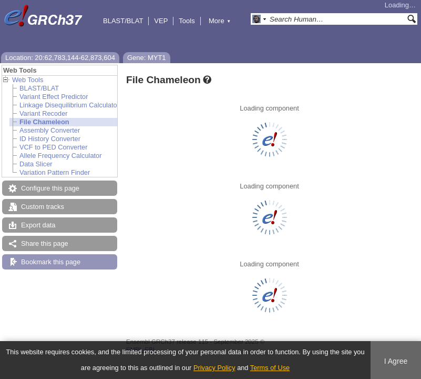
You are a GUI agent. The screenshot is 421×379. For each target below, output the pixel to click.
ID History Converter (49, 139)
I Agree (396, 361)
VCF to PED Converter (53, 147)
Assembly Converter (49, 130)
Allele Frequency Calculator (60, 155)
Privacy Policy (214, 368)
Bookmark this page (50, 262)
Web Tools (27, 80)
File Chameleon (44, 122)
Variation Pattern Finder (54, 172)
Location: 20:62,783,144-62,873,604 (60, 58)
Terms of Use (270, 368)
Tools (186, 21)
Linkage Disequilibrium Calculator (69, 105)
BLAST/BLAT (123, 21)
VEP (161, 21)
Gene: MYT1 (146, 58)
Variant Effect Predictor (53, 97)
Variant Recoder (43, 113)
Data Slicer (36, 164)
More (220, 21)
